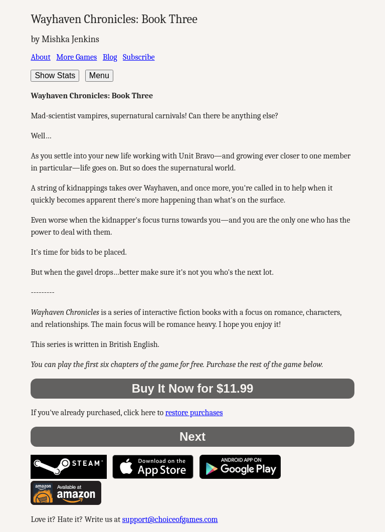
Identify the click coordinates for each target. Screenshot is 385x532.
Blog (110, 57)
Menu (99, 75)
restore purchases (194, 412)
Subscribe (138, 57)
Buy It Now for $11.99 (193, 388)
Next (192, 436)
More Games (76, 57)
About (40, 57)
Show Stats (55, 75)
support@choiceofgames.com (170, 519)
